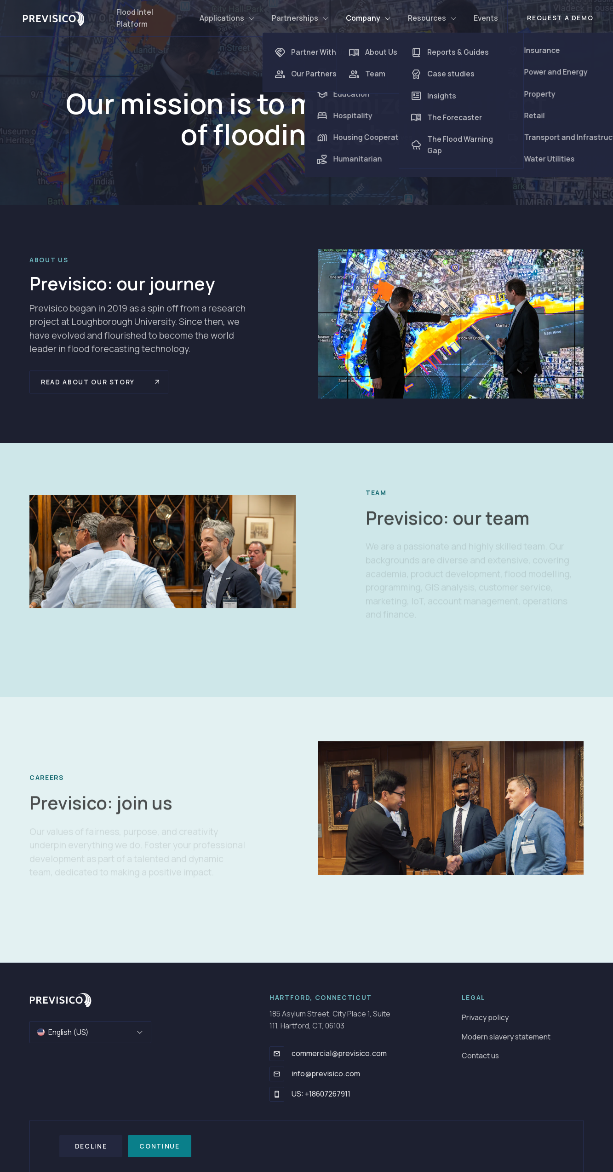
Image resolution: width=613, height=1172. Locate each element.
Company (368, 18)
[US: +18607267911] (276, 1094)
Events (486, 18)
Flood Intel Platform (134, 18)
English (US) (90, 1032)
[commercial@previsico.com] (276, 1053)
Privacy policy (485, 1017)
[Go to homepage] (60, 1000)
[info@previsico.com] (276, 1074)
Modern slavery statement (506, 1037)
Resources (432, 18)
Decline (91, 1146)
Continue (159, 1146)
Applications (227, 18)
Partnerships (300, 18)
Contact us (480, 1056)
